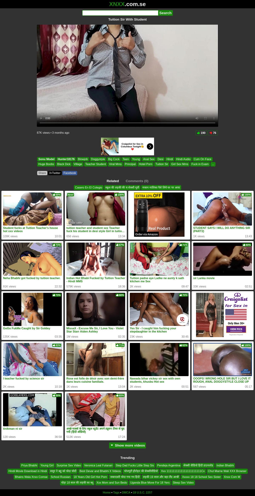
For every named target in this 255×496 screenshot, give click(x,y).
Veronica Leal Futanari (98, 465)
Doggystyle (98, 159)
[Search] (120, 13)
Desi (160, 159)
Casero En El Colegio (88, 187)
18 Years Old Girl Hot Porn (90, 476)
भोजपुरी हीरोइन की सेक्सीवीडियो (141, 471)
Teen (126, 159)
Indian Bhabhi (225, 465)
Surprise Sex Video (69, 465)
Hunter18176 (66, 159)
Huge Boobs (46, 164)
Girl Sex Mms (179, 164)
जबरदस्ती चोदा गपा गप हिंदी (125, 476)
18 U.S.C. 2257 (142, 492)
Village (78, 164)
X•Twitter (54, 172)
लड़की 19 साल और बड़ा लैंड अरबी (161, 476)
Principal (130, 164)
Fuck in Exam (200, 164)
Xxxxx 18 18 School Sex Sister (201, 476)
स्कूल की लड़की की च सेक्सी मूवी (122, 187)
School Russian (60, 476)
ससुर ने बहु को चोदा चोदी (63, 471)
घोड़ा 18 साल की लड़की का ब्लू (77, 482)
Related (113, 181)
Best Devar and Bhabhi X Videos (100, 471)
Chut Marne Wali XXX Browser (227, 471)
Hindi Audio (183, 159)
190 (201, 132)
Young (136, 159)
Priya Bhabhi (29, 465)
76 (212, 132)
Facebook (70, 172)
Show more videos (127, 445)
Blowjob (83, 159)
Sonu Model (46, 159)
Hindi (169, 159)
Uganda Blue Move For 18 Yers (149, 482)
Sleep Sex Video (183, 482)
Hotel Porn (145, 164)
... (213, 164)
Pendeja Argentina (168, 465)
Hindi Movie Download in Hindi (27, 471)
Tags (116, 492)
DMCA (126, 492)
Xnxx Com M (232, 476)
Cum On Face (202, 159)
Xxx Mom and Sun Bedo (112, 482)
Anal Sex (148, 159)
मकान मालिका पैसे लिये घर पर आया (161, 187)
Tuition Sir (161, 164)
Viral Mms (115, 164)
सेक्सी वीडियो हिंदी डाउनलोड (198, 465)
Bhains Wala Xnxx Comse (31, 476)
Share (42, 172)
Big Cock (114, 159)
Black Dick (63, 164)
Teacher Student (95, 164)
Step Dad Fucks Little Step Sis (135, 465)
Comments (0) (137, 181)
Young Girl (46, 465)
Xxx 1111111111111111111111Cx (183, 471)
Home (107, 492)
